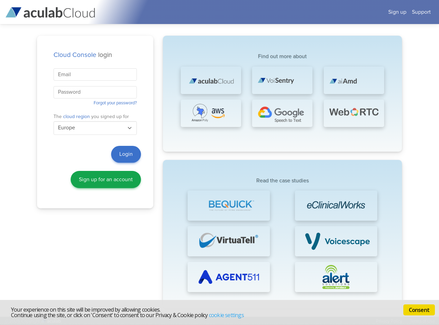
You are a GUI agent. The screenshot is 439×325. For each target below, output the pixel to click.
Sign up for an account (106, 179)
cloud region (76, 116)
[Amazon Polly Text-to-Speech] (211, 113)
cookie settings (226, 315)
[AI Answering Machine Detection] (354, 80)
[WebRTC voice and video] (354, 113)
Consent (419, 310)
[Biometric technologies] (282, 80)
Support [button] (421, 12)
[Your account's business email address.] (95, 74)
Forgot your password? (115, 103)
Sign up (397, 12)
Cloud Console (75, 55)
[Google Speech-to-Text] (282, 113)
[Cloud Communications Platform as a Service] (211, 80)
